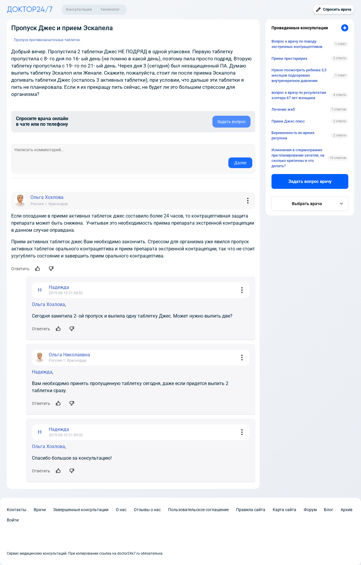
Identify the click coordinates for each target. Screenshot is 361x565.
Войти (13, 520)
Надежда (42, 372)
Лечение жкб (283, 109)
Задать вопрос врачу (310, 181)
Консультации (79, 9)
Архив (346, 509)
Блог (328, 509)
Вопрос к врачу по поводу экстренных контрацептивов (296, 44)
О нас (121, 509)
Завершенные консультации (80, 509)
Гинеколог (110, 9)
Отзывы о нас (147, 509)
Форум (310, 509)
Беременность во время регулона (292, 135)
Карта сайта (284, 509)
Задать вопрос (231, 121)
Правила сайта (250, 509)
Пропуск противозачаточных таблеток (47, 40)
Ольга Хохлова (48, 304)
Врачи (40, 509)
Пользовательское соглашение (198, 509)
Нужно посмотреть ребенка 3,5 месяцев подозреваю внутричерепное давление (298, 75)
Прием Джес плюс (288, 121)
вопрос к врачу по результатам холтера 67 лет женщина (298, 95)
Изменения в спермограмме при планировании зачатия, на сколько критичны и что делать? (297, 158)
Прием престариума (289, 58)
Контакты (16, 509)
